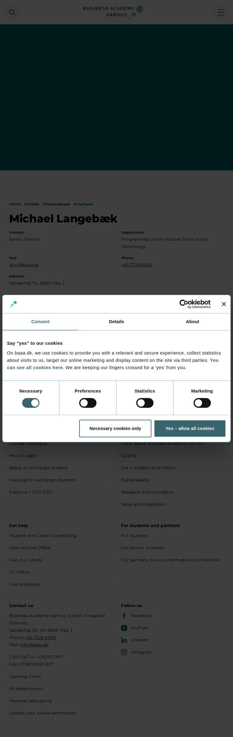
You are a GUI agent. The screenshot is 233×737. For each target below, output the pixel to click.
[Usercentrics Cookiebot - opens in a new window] (184, 304)
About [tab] (192, 321)
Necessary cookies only (115, 428)
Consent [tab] (40, 321)
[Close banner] (224, 304)
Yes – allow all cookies (189, 428)
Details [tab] (116, 321)
